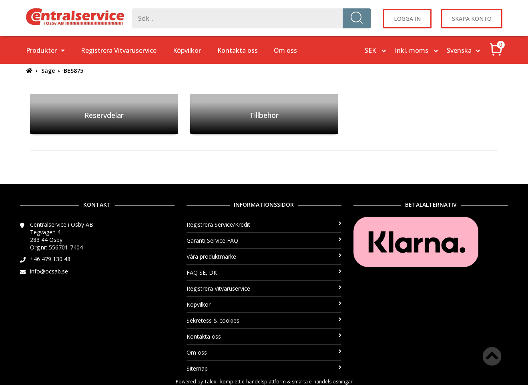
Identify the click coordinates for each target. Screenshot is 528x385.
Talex (210, 381)
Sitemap (264, 368)
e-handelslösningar (331, 381)
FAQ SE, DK (264, 272)
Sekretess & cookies (264, 320)
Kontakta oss (237, 50)
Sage (48, 70)
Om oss (285, 50)
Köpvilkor (187, 50)
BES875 (73, 70)
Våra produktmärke (264, 256)
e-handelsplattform (264, 381)
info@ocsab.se (49, 271)
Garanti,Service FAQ (264, 240)
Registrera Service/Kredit (264, 224)
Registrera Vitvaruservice (119, 50)
